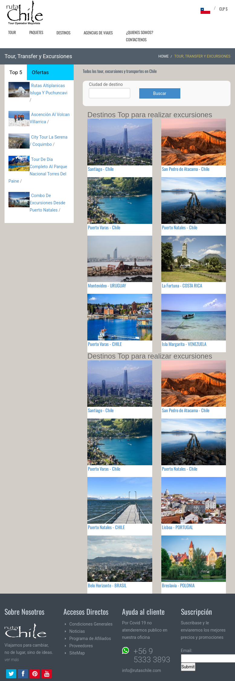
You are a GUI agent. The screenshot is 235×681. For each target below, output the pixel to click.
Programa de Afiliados (90, 638)
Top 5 (15, 72)
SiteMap (77, 653)
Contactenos (136, 39)
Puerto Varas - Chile (104, 227)
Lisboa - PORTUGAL (177, 527)
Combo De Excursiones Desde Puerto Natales (47, 202)
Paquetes (36, 32)
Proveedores (81, 645)
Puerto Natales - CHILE (106, 527)
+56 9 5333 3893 (152, 655)
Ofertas (40, 72)
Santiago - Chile (101, 168)
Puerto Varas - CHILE (105, 343)
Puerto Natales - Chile (179, 227)
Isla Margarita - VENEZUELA (184, 343)
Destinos (63, 33)
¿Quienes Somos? (139, 32)
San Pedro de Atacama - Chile (185, 168)
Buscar (159, 93)
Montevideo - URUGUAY (107, 285)
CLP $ (223, 9)
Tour (12, 32)
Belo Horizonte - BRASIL (107, 585)
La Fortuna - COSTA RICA (182, 285)
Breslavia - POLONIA (178, 585)
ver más (12, 659)
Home (163, 56)
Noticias (77, 631)
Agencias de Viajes (98, 33)
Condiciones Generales (91, 624)
